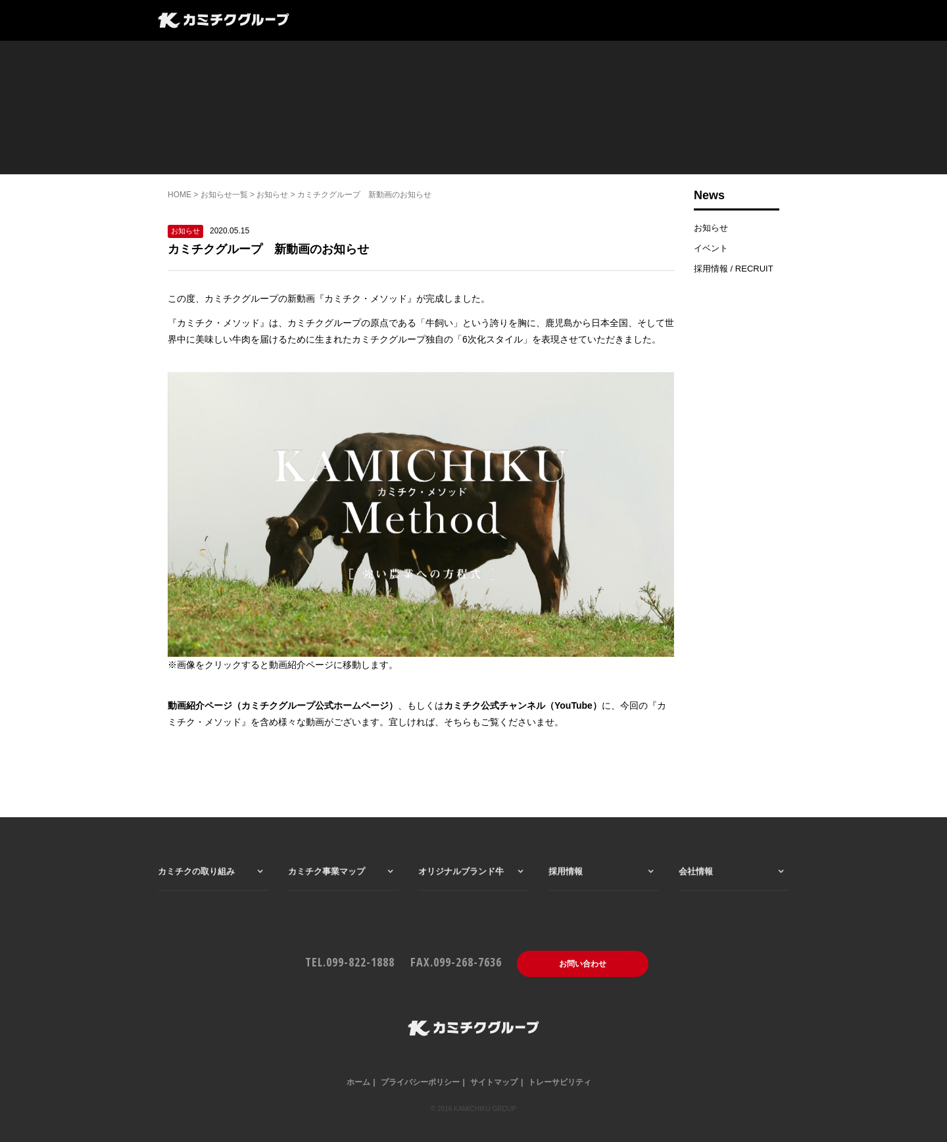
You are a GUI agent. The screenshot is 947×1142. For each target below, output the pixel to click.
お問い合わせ (582, 963)
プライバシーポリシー (420, 1082)
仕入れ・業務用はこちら (733, 21)
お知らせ (272, 194)
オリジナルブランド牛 (461, 892)
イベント (711, 248)
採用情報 (470, 21)
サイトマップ (494, 1082)
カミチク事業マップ (394, 21)
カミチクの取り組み (196, 892)
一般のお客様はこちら (613, 21)
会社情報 (524, 21)
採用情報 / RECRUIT (733, 269)
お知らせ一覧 (224, 194)
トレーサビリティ (559, 1082)
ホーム (358, 1082)
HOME (179, 194)
